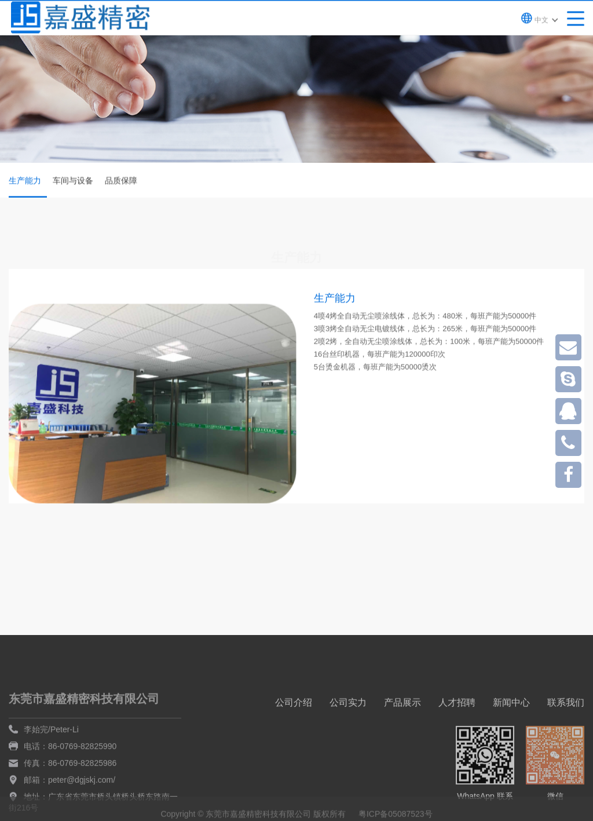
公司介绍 (293, 736)
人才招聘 (456, 736)
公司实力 (348, 736)
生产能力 (28, 188)
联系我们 (565, 736)
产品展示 (402, 736)
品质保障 (121, 181)
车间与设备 (73, 181)
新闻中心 (511, 736)
